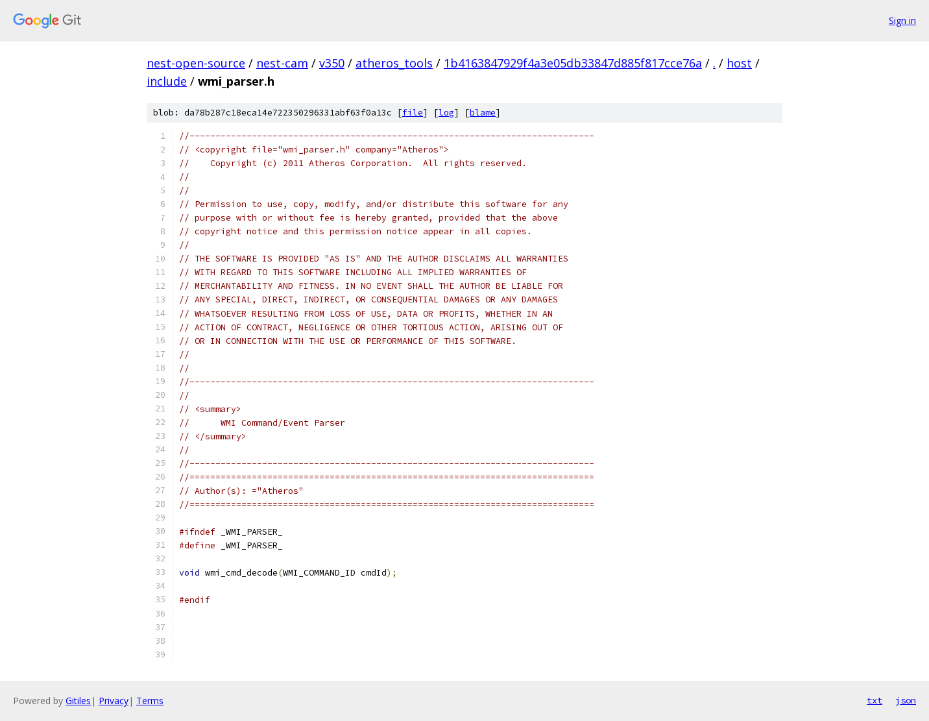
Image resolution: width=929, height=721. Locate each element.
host (739, 63)
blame (483, 112)
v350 (331, 63)
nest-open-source (196, 63)
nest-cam (282, 63)
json (905, 700)
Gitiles (78, 700)
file (412, 112)
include (167, 81)
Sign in (902, 20)
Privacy (113, 700)
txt (874, 700)
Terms (149, 700)
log (446, 112)
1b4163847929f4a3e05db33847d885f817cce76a (573, 63)
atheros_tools (394, 63)
